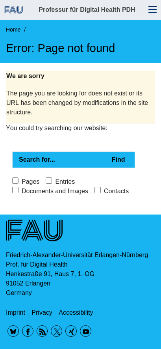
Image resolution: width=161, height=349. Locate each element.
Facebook (27, 331)
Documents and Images (55, 191)
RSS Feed (42, 331)
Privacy (41, 312)
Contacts (116, 191)
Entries (65, 181)
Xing (71, 331)
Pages (30, 181)
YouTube (85, 331)
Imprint (15, 312)
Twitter (56, 331)
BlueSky (13, 331)
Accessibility (76, 312)
